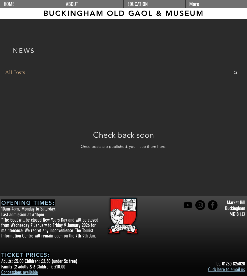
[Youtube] (188, 205)
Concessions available (19, 272)
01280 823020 (233, 264)
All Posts (15, 72)
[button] (93, 4)
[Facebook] (213, 205)
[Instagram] (200, 205)
